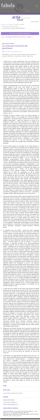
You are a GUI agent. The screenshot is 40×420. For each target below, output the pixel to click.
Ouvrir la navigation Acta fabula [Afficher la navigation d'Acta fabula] (20, 33)
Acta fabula (9, 24)
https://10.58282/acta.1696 (15, 415)
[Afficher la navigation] (37, 6)
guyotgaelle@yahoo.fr (13, 404)
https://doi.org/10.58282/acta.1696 (13, 51)
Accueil (3, 24)
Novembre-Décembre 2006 (10, 26)
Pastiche (20, 393)
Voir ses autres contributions (10, 402)
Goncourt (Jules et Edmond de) (10, 393)
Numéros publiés (19, 24)
